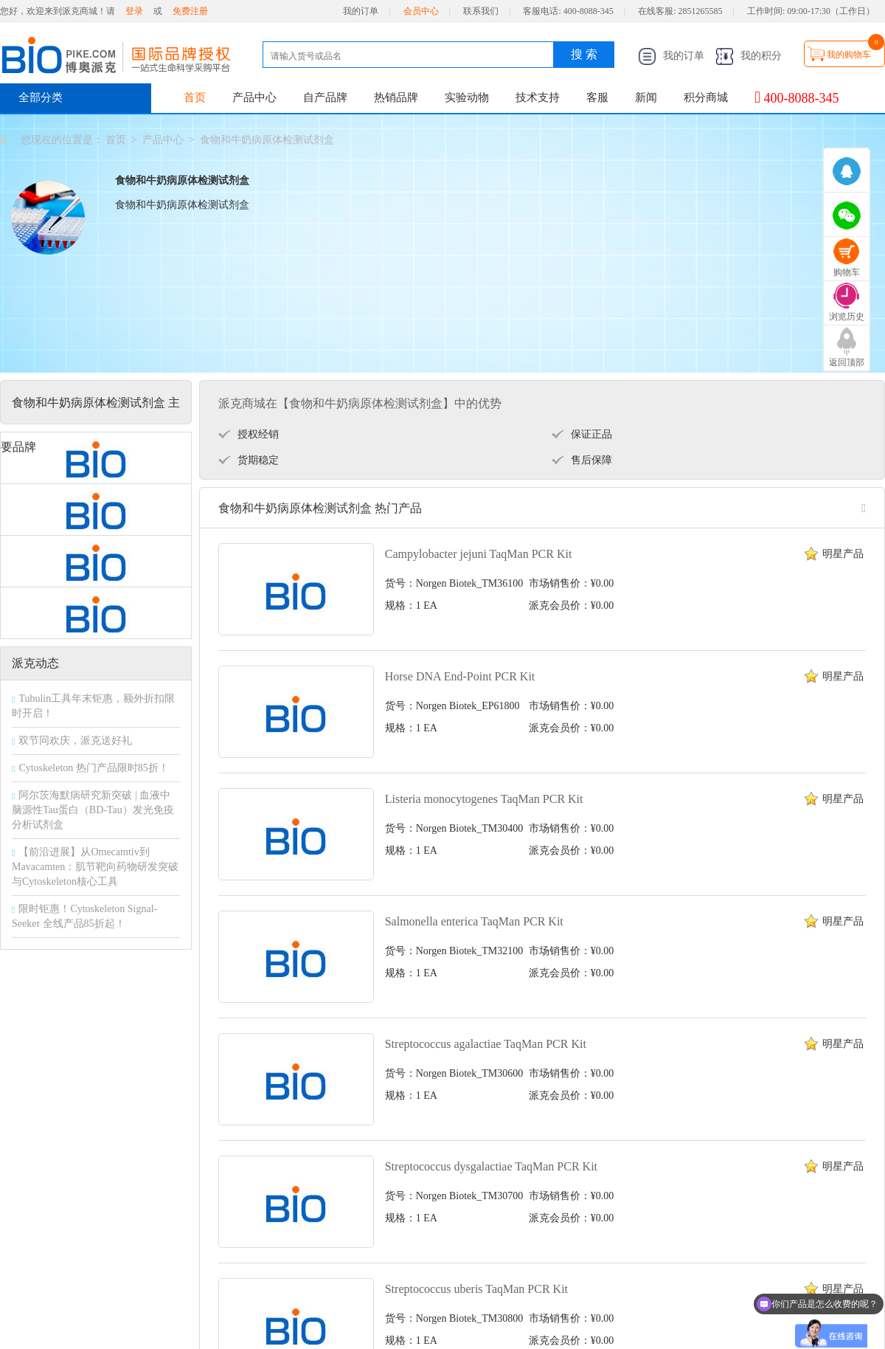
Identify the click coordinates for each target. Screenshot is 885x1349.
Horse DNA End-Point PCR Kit (460, 676)
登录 (134, 11)
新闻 (646, 97)
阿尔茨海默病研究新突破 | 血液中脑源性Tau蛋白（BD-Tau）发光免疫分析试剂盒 (93, 810)
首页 (195, 97)
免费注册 (190, 11)
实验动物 (467, 97)
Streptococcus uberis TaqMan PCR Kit (476, 1289)
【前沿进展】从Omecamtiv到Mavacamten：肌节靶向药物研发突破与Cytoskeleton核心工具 (95, 866)
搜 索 (584, 54)
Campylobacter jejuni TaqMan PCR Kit (478, 554)
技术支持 (538, 97)
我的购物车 (849, 54)
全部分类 (40, 97)
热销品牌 (396, 97)
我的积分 (748, 55)
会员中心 (421, 11)
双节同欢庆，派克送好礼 (75, 740)
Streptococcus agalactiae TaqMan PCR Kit (485, 1044)
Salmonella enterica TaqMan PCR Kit (474, 921)
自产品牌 (325, 97)
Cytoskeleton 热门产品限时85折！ (93, 767)
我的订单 (360, 11)
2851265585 (700, 11)
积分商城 (706, 97)
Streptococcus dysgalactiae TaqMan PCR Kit (491, 1166)
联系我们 (481, 11)
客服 (597, 97)
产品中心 (254, 97)
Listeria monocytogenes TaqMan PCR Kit (484, 799)
